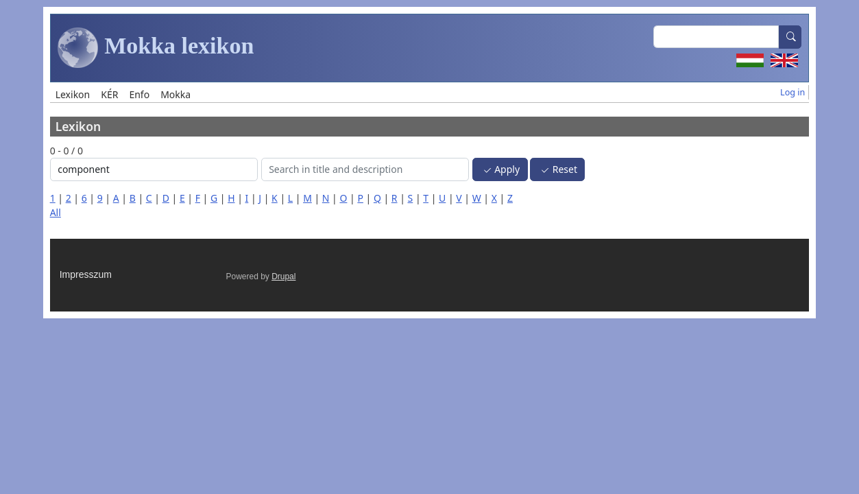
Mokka (175, 94)
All (55, 212)
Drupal (283, 276)
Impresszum (86, 274)
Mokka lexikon (156, 48)
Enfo (139, 94)
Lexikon (73, 94)
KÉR (109, 94)
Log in (792, 92)
